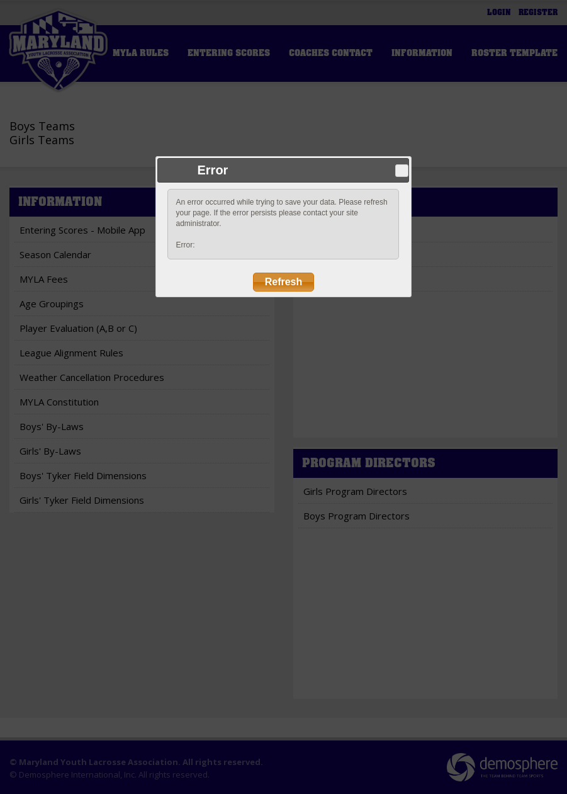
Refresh (284, 281)
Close (402, 171)
